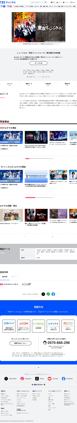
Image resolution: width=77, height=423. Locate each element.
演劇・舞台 (45, 6)
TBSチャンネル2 (9, 6)
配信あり (4, 149)
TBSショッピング (68, 401)
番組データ (29, 83)
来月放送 (22, 6)
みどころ (9, 83)
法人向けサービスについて (23, 413)
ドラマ (49, 393)
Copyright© (2, 421)
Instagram (28, 378)
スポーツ (51, 6)
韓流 (74, 6)
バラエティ (36, 6)
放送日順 (4, 276)
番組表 (54, 2)
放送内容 (48, 83)
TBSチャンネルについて (22, 393)
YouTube (55, 378)
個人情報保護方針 (21, 405)
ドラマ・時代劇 (29, 6)
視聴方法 (73, 2)
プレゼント (67, 2)
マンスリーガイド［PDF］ (7, 415)
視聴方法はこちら (20, 343)
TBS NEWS (66, 397)
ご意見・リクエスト (21, 403)
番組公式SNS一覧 (39, 384)
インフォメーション (21, 397)
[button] (53, 159)
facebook (53, 294)
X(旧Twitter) (12, 378)
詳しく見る (38, 63)
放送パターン (15, 276)
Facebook (69, 378)
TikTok (42, 378)
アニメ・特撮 (57, 6)
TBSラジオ (66, 399)
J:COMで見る (4, 397)
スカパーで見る (4, 395)
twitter (43, 294)
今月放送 (16, 6)
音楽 (41, 6)
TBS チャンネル (8, 2)
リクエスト (47, 43)
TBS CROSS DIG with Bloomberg (69, 404)
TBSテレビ (66, 393)
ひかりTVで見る (4, 401)
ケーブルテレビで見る (6, 399)
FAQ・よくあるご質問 (22, 395)
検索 (45, 2)
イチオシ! (19, 399)
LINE (48, 294)
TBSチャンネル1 (3, 6)
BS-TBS (66, 395)
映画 (62, 6)
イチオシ (60, 2)
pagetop (38, 367)
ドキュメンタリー (68, 6)
